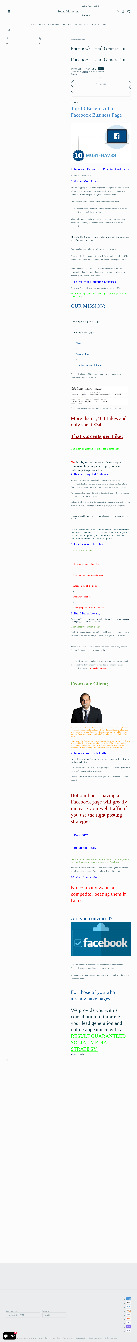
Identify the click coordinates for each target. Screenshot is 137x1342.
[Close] (7, 1060)
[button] (9, 11)
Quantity (74, 74)
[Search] (9, 30)
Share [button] (74, 102)
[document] (68, 1146)
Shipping (85, 72)
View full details (78, 1054)
